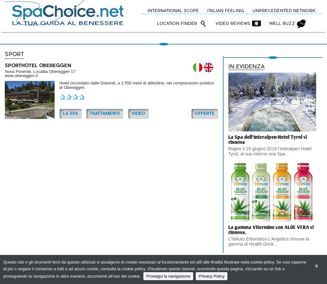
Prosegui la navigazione (168, 276)
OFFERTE (205, 114)
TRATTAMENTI (105, 114)
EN (208, 67)
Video (138, 114)
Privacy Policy (211, 276)
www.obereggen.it (21, 75)
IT (197, 67)
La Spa (70, 114)
